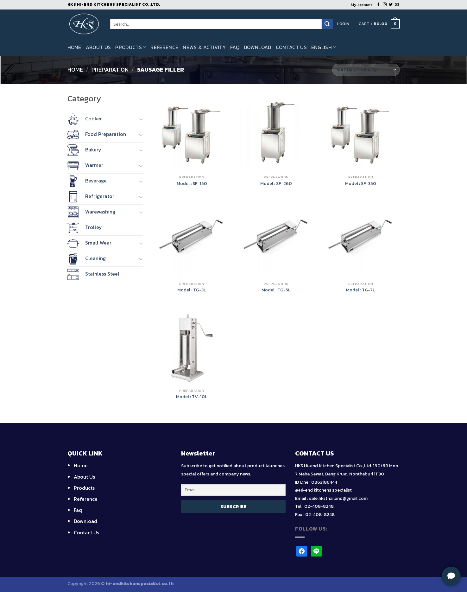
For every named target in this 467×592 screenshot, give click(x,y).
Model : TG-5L (276, 290)
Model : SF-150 (192, 184)
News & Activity (204, 47)
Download (257, 47)
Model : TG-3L (191, 290)
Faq (234, 47)
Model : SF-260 (276, 184)
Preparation (110, 69)
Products (130, 47)
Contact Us (291, 47)
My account (361, 5)
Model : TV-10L (191, 397)
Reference (164, 47)
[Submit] (327, 24)
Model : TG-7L (360, 290)
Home (74, 47)
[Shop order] (366, 70)
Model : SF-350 (360, 184)
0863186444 (324, 482)
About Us (98, 47)
